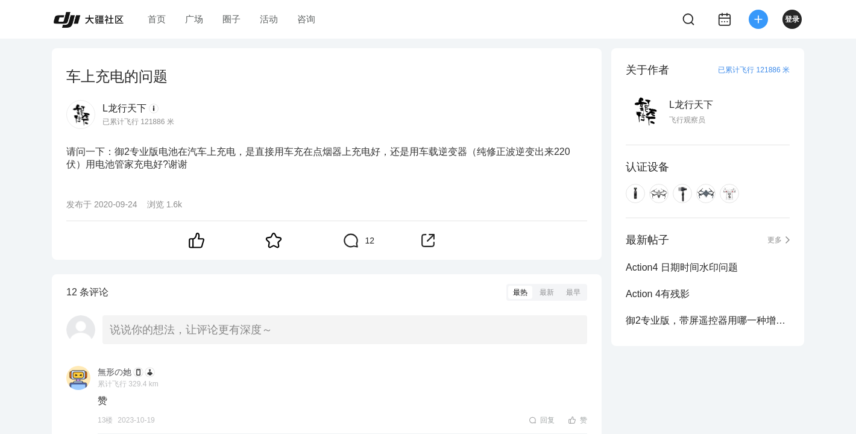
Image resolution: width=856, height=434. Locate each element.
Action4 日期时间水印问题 (682, 267)
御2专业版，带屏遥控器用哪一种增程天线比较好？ (708, 320)
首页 (157, 19)
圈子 (231, 19)
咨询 (306, 19)
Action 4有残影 (658, 294)
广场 (194, 19)
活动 (269, 19)
